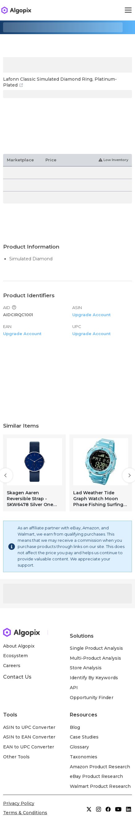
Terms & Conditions (25, 812)
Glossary (79, 747)
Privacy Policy (18, 803)
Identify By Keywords (94, 677)
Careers (11, 665)
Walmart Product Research (100, 786)
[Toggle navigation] (128, 10)
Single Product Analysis (96, 648)
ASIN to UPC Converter (29, 727)
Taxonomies (83, 757)
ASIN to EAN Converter (29, 737)
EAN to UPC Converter (28, 747)
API (74, 687)
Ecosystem (15, 655)
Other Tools (16, 757)
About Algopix (19, 646)
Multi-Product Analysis (95, 658)
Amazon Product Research (100, 767)
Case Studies (84, 737)
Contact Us (17, 677)
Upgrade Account (91, 314)
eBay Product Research (96, 776)
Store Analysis (86, 668)
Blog (75, 727)
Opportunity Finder (91, 697)
